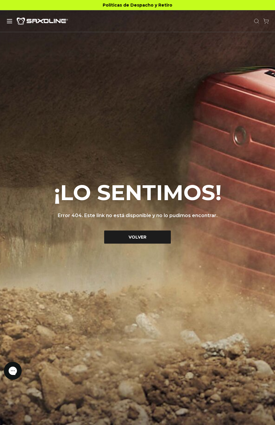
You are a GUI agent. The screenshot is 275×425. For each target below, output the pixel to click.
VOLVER (137, 237)
